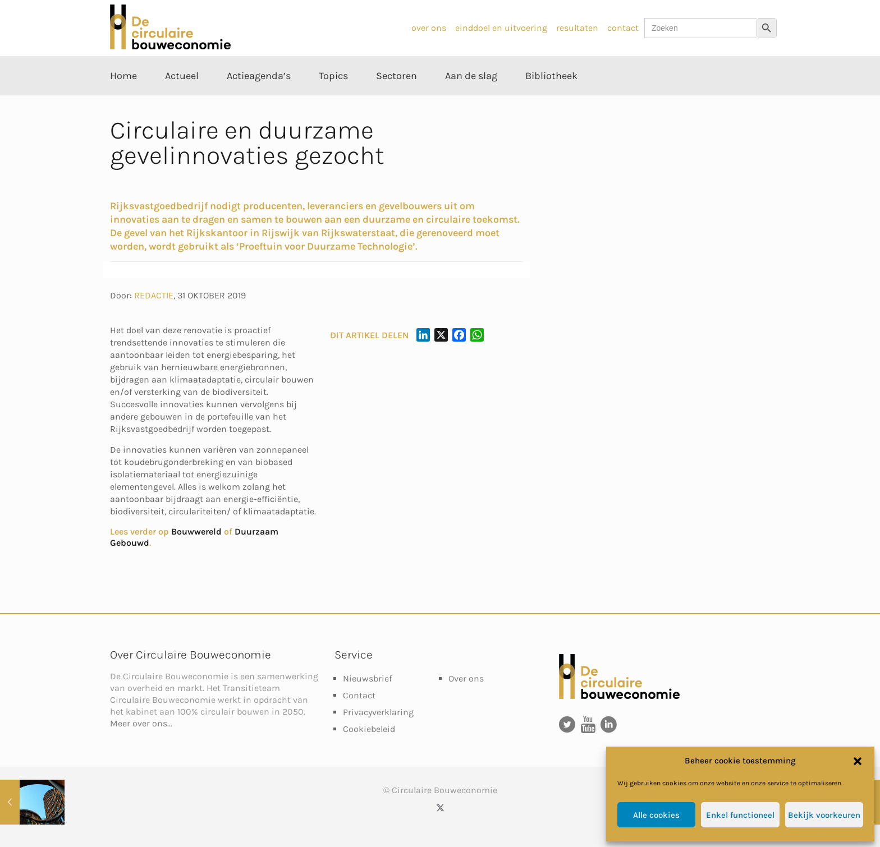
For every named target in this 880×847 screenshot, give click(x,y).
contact (623, 27)
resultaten (577, 27)
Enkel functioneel (740, 815)
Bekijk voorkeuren (824, 815)
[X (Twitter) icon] (440, 808)
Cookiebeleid (369, 729)
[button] (857, 761)
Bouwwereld (196, 531)
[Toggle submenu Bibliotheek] (551, 101)
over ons (428, 27)
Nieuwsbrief (367, 678)
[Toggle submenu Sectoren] (396, 101)
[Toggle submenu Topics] (333, 101)
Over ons (466, 678)
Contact (359, 695)
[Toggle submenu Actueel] (182, 101)
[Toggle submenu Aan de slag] (471, 101)
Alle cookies (656, 815)
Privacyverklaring (378, 712)
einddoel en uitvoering (501, 27)
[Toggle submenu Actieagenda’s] (259, 101)
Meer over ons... (141, 723)
